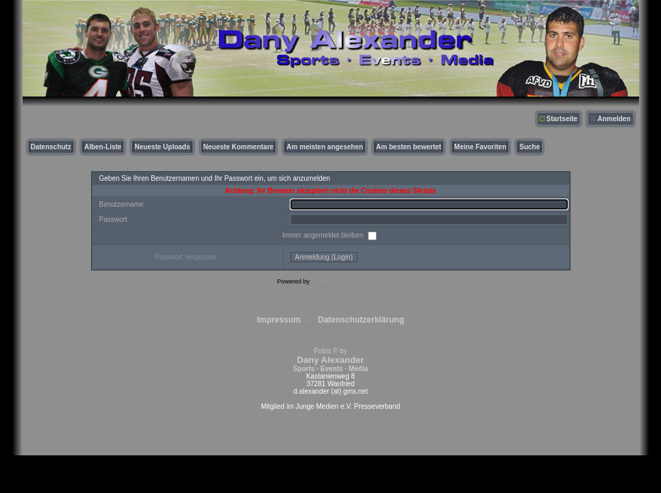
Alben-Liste (102, 147)
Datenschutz (51, 147)
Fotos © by (330, 359)
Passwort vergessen (185, 257)
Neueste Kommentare (238, 147)
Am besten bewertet (408, 147)
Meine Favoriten (480, 147)
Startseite (562, 119)
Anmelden (613, 119)
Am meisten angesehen (324, 147)
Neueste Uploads (162, 147)
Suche (529, 147)
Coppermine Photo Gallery (347, 281)
